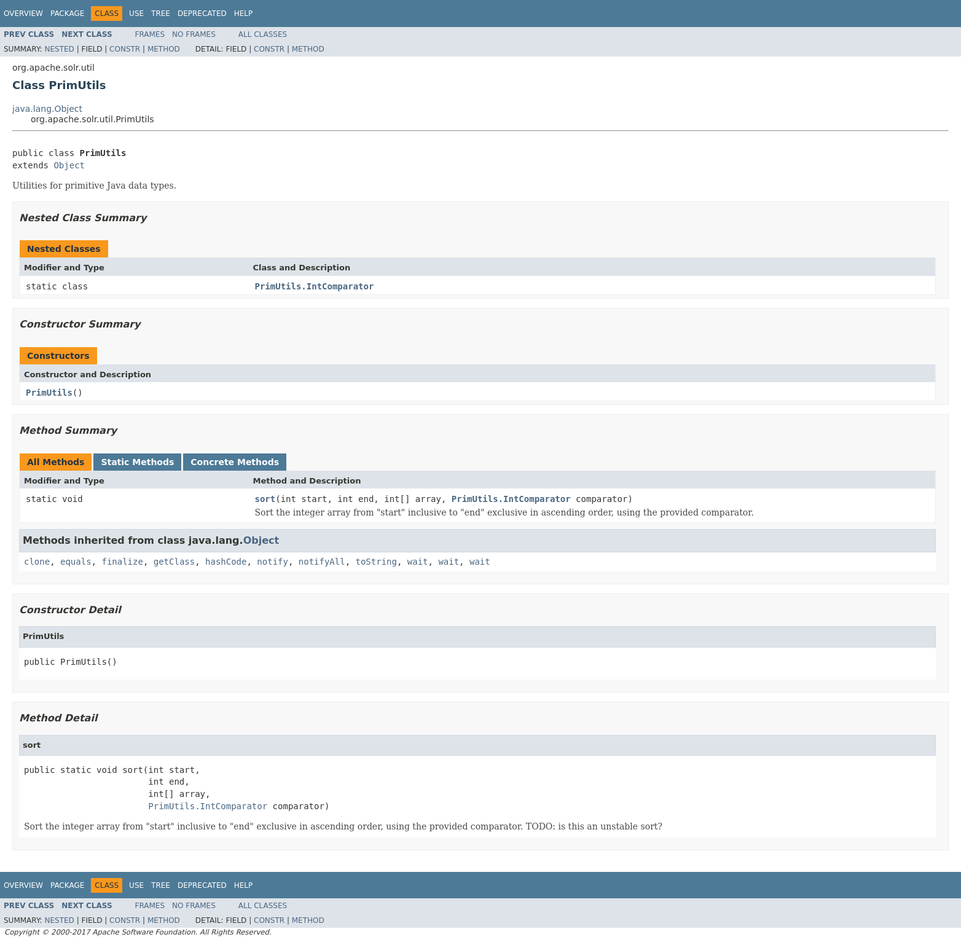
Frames (150, 34)
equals (76, 562)
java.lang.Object (47, 109)
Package (67, 13)
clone (37, 562)
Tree (160, 13)
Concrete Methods (234, 462)
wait (417, 562)
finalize (122, 562)
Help (243, 13)
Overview (23, 13)
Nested (59, 49)
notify (272, 562)
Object (69, 165)
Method (163, 49)
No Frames (194, 34)
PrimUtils (49, 393)
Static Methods (137, 462)
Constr (124, 49)
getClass (174, 562)
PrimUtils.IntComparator (314, 286)
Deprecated (202, 13)
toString (376, 562)
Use (136, 13)
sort (265, 499)
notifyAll (322, 562)
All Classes (262, 34)
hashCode (225, 562)
